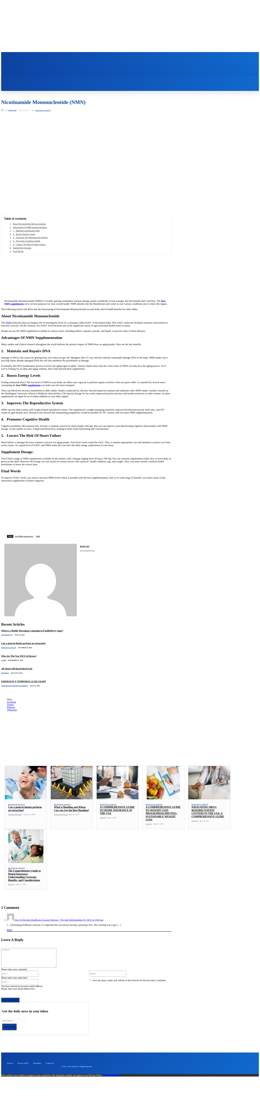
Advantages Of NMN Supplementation (30, 234)
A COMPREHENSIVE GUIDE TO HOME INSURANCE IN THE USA (117, 817)
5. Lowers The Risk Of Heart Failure (29, 251)
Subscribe (9, 1034)
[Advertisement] (86, 283)
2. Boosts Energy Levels (24, 241)
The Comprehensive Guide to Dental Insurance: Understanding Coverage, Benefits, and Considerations (24, 882)
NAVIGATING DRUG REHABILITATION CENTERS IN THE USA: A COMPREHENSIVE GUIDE (207, 819)
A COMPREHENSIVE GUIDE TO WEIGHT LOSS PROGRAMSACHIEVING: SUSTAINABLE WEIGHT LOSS (163, 820)
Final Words (18, 258)
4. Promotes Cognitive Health (26, 248)
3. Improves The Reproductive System (30, 245)
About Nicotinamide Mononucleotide (29, 231)
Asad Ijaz (12, 117)
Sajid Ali (103, 825)
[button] (100, 86)
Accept (106, 1082)
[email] (13, 1028)
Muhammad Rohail (15, 822)
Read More (114, 1082)
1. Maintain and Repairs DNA (26, 238)
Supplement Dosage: (22, 255)
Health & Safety (43, 117)
